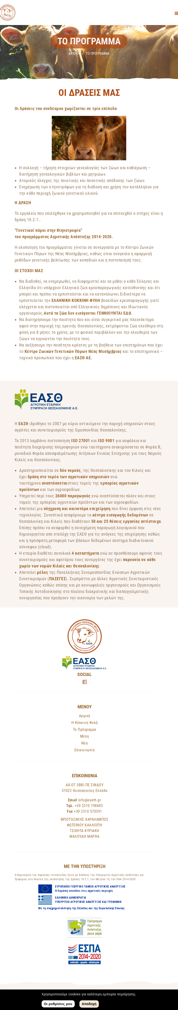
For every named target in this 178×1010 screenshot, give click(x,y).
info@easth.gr (89, 800)
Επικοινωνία (84, 750)
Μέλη (84, 736)
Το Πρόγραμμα (84, 729)
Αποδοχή (89, 1004)
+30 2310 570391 (88, 811)
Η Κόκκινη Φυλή (84, 722)
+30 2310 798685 (89, 805)
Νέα (84, 743)
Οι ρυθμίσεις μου (58, 1004)
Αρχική (74, 53)
